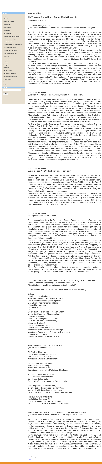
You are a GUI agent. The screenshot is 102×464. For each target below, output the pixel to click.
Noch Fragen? (7, 79)
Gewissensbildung (10, 47)
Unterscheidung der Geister (13, 44)
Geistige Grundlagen (10, 50)
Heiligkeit (6, 65)
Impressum (6, 82)
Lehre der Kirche (8, 21)
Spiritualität (7, 33)
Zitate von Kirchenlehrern (12, 36)
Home (5, 16)
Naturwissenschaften (10, 76)
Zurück (29, 459)
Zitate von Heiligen (10, 39)
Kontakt (5, 85)
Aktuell (5, 19)
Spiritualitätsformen (10, 53)
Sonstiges (7, 59)
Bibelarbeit (6, 30)
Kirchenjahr (7, 27)
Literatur (6, 67)
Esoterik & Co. (7, 70)
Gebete (5, 62)
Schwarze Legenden (9, 73)
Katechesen (8, 42)
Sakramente (7, 24)
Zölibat (6, 56)
